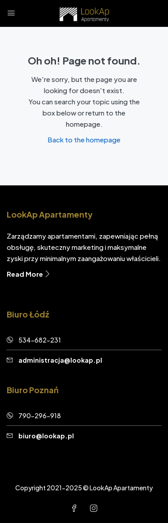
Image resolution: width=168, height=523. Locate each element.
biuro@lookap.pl (46, 436)
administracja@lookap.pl (60, 360)
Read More (29, 274)
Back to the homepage (84, 139)
